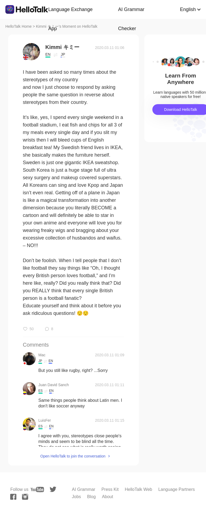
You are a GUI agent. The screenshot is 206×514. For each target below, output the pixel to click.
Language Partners (176, 489)
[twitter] (53, 489)
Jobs (76, 496)
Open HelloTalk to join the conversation (72, 456)
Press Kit (110, 489)
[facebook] (13, 497)
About (107, 496)
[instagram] (25, 497)
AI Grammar (83, 489)
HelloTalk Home (18, 26)
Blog (91, 496)
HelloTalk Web (138, 489)
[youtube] (37, 489)
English (188, 9)
